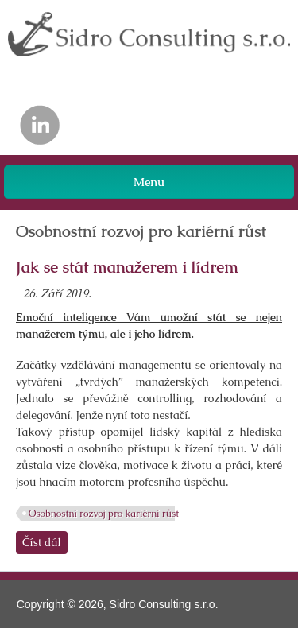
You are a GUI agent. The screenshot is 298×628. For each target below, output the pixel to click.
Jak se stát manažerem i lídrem (127, 267)
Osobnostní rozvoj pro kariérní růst (104, 513)
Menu (149, 181)
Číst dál (45, 541)
